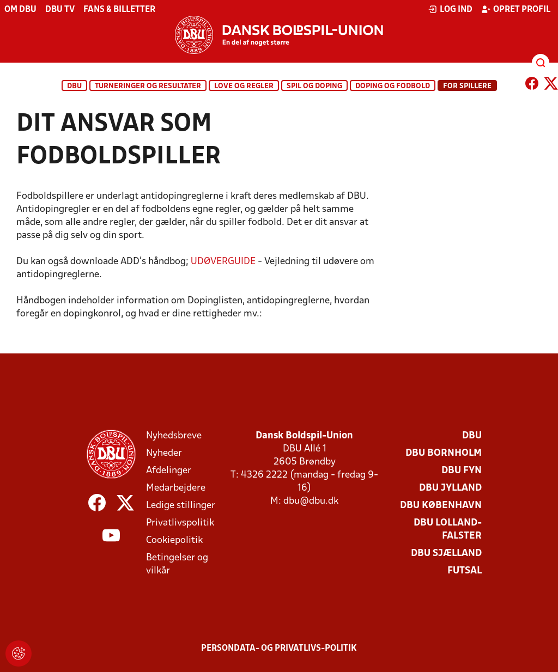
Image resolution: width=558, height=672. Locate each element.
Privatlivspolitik (180, 523)
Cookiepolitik (174, 540)
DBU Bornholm (443, 453)
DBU (74, 86)
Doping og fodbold (392, 86)
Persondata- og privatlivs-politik (279, 648)
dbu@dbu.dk (310, 501)
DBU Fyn (461, 470)
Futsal (464, 571)
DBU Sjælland (446, 553)
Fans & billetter (119, 10)
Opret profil (515, 9)
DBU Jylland (450, 488)
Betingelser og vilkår (177, 564)
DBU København (441, 505)
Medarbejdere (175, 488)
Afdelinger (168, 470)
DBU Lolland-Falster (448, 529)
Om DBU (20, 10)
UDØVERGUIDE (223, 261)
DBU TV (60, 10)
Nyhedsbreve (174, 436)
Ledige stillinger (180, 505)
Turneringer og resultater (148, 86)
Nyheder (164, 453)
